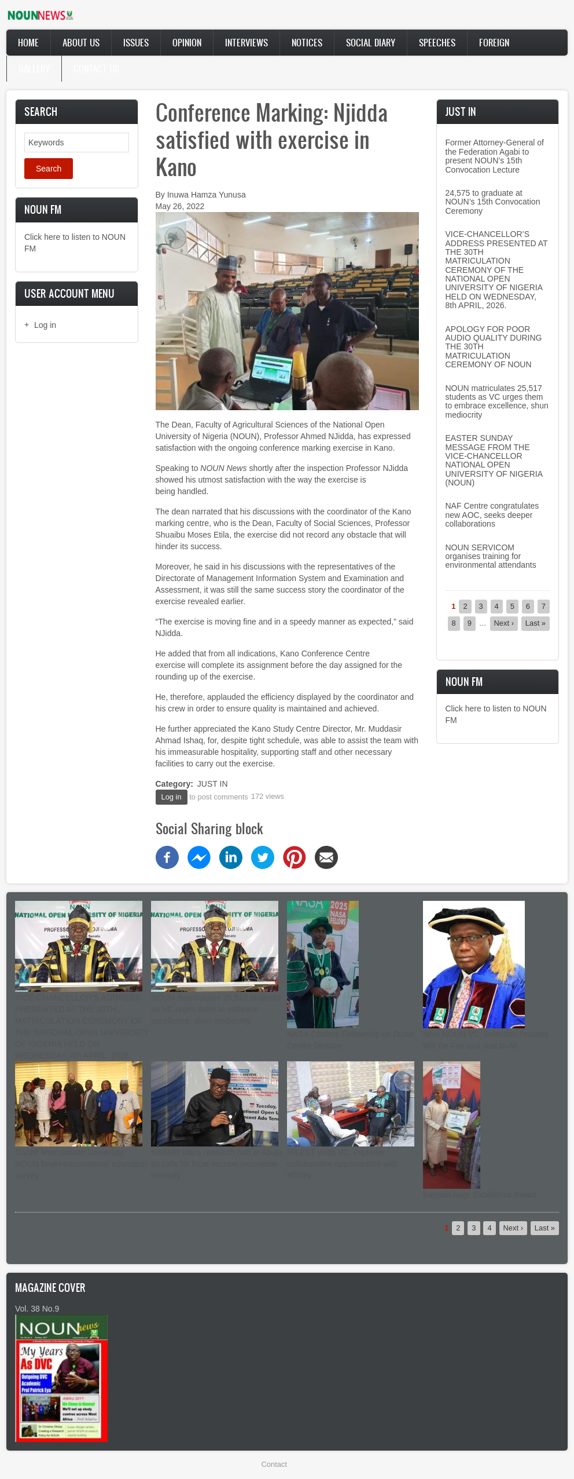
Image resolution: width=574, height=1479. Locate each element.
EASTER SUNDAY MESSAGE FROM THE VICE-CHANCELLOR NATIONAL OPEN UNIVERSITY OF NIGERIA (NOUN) (494, 460)
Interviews (246, 42)
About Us (81, 42)
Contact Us (96, 68)
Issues (136, 42)
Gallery (34, 68)
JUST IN (212, 783)
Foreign (494, 42)
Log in (45, 325)
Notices (307, 42)
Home (28, 42)
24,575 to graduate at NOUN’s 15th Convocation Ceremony (493, 202)
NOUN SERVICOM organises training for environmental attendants (491, 556)
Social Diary (370, 42)
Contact (274, 1464)
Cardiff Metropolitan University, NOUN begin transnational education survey (81, 1164)
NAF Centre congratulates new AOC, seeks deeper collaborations (492, 514)
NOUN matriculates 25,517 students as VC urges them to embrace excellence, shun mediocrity (497, 401)
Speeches (437, 42)
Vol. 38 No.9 (37, 1308)
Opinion (186, 42)
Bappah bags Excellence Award (480, 1194)
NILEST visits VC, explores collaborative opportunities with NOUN (342, 1164)
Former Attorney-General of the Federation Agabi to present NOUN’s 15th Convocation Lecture (495, 156)
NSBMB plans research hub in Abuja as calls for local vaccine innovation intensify (216, 1164)
